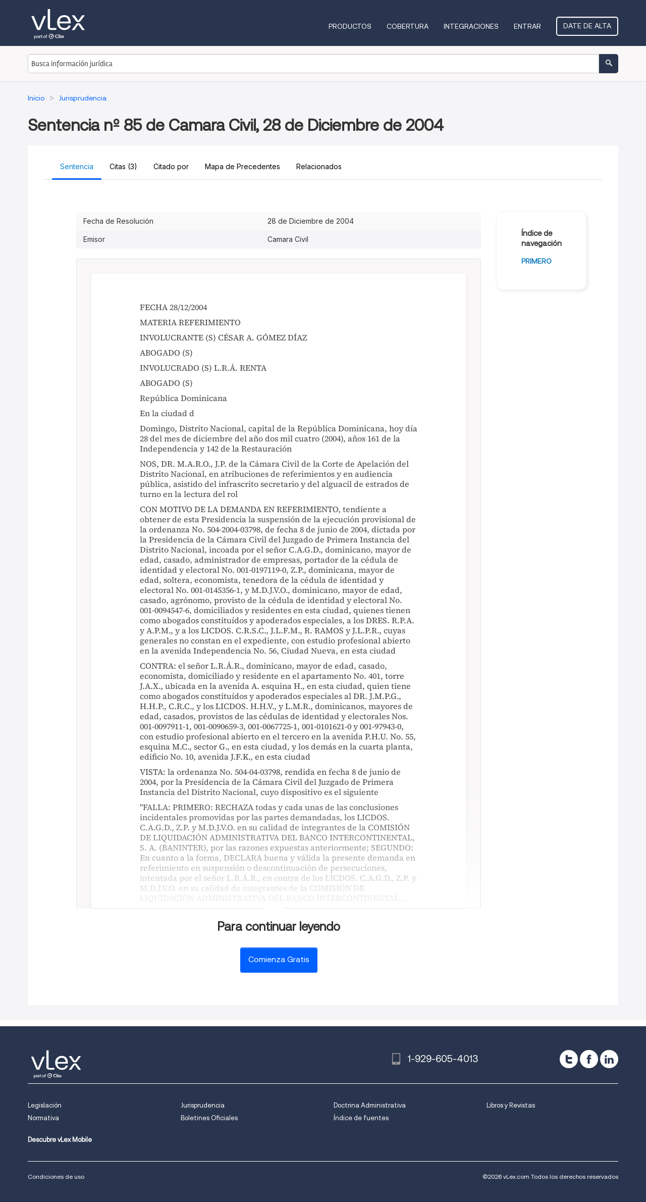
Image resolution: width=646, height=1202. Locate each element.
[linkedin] (609, 1059)
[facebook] (589, 1059)
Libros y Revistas (511, 1105)
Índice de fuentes (361, 1118)
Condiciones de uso (56, 1176)
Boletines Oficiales (209, 1118)
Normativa (43, 1118)
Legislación (45, 1105)
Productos (350, 26)
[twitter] (569, 1059)
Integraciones (471, 26)
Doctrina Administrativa (370, 1105)
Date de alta (587, 26)
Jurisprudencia (203, 1105)
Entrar (527, 26)
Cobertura (407, 26)
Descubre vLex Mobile (60, 1139)
